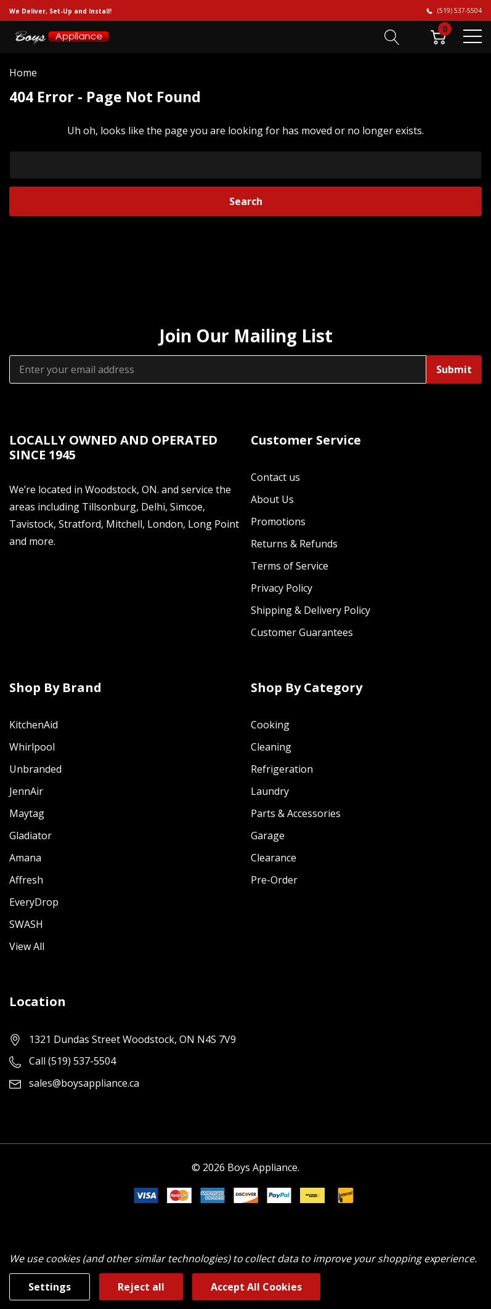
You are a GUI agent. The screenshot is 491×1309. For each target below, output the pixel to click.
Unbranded (35, 769)
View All (26, 946)
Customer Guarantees (302, 632)
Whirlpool (32, 747)
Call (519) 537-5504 (72, 1061)
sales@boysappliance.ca (84, 1083)
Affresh (26, 880)
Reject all (141, 1287)
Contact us (275, 477)
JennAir (26, 791)
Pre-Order (274, 880)
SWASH (26, 924)
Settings (49, 1287)
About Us (272, 499)
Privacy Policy (281, 588)
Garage (268, 835)
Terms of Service (289, 566)
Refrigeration (282, 769)
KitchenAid (33, 724)
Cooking (270, 724)
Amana (25, 857)
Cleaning (271, 747)
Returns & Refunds (294, 543)
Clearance (273, 857)
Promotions (278, 521)
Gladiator (30, 835)
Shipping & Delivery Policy (310, 610)
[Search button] (392, 36)
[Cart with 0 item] (438, 36)
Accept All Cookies (256, 1287)
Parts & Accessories (296, 813)
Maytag (26, 813)
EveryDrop (34, 902)
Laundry (270, 791)
